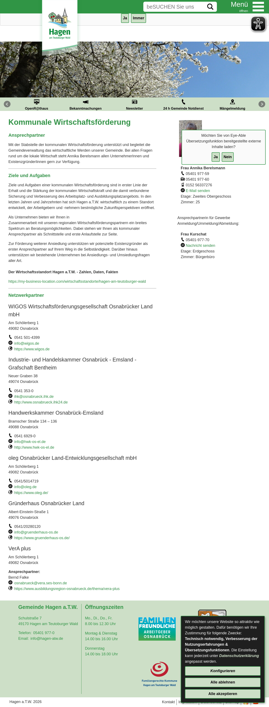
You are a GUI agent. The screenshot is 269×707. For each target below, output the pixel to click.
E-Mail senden (198, 191)
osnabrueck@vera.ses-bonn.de (40, 583)
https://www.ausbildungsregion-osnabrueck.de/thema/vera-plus (67, 589)
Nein (228, 157)
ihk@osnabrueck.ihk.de (34, 396)
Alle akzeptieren (222, 694)
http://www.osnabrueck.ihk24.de (41, 402)
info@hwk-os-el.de (30, 442)
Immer (138, 18)
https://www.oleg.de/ (31, 493)
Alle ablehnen (222, 682)
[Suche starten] (210, 7)
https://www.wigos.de (32, 349)
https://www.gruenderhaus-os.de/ (42, 538)
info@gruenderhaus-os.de (36, 532)
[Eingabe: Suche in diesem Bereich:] (173, 7)
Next (261, 104)
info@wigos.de (26, 343)
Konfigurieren (222, 671)
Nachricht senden (200, 245)
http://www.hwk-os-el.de (34, 447)
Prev (7, 104)
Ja (216, 157)
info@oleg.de (25, 487)
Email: (23, 638)
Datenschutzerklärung (239, 656)
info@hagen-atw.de (46, 638)
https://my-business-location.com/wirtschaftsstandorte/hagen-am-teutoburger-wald (77, 281)
